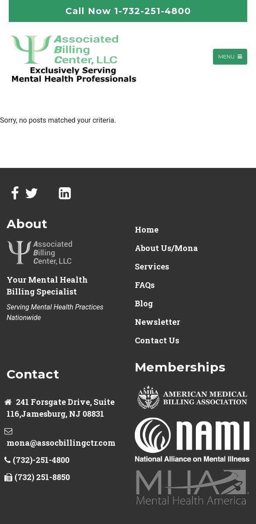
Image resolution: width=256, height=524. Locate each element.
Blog (144, 303)
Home (147, 229)
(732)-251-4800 (41, 460)
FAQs (145, 285)
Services (152, 266)
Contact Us (157, 340)
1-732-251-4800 (152, 11)
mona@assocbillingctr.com (61, 442)
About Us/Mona (166, 248)
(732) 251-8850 (42, 477)
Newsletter (157, 322)
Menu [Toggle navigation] (230, 56)
